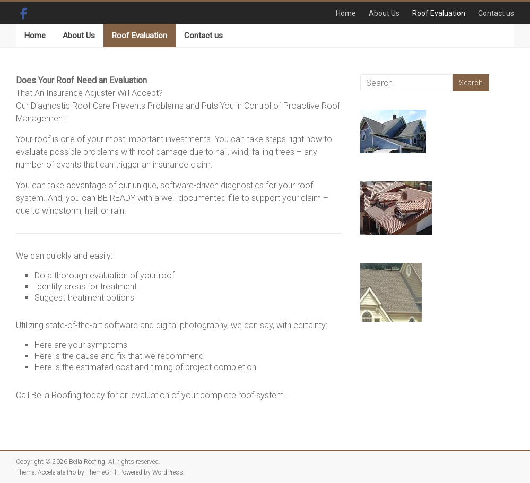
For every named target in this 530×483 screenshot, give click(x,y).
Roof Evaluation (438, 13)
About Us (384, 13)
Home (346, 13)
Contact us (496, 13)
